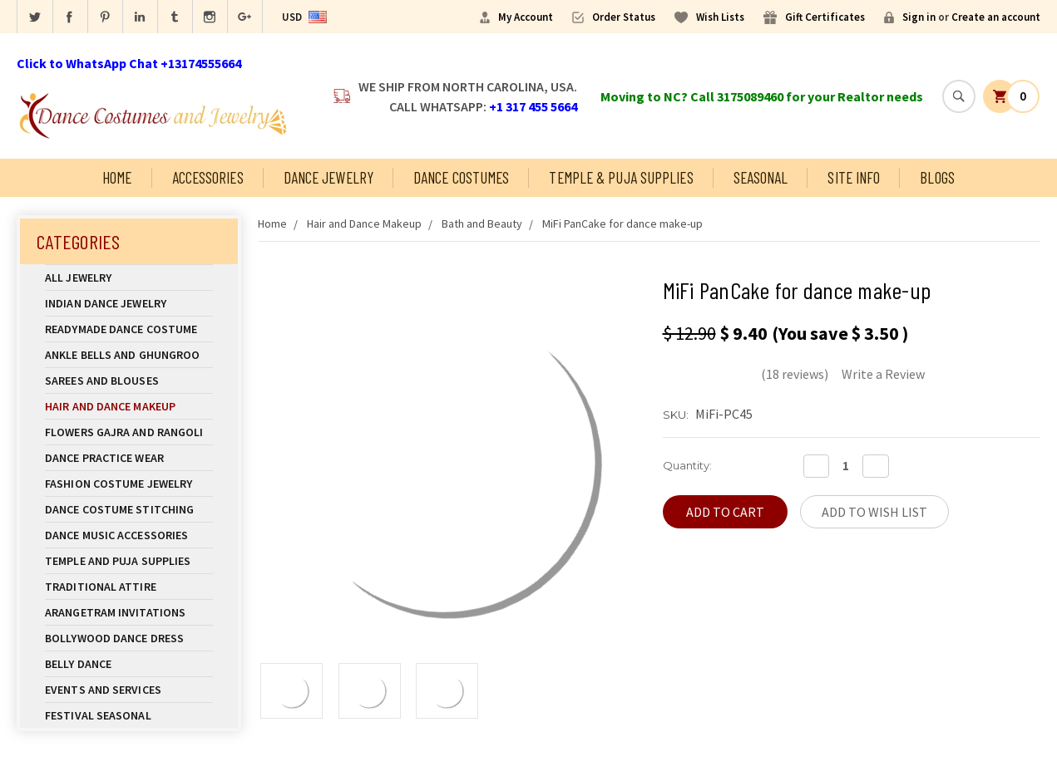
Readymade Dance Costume (129, 329)
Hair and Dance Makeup (129, 406)
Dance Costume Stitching (119, 509)
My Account (525, 17)
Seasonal (760, 177)
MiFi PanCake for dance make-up (622, 223)
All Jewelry (129, 277)
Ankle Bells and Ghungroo (122, 354)
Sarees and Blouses (129, 380)
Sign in (919, 17)
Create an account (995, 17)
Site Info (853, 177)
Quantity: (687, 465)
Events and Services (103, 689)
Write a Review (883, 374)
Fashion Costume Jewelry (129, 483)
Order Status (623, 17)
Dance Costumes (461, 177)
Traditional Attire (100, 586)
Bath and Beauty (482, 223)
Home (116, 177)
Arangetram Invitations (115, 612)
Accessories (208, 177)
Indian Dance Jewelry (129, 303)
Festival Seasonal (98, 715)
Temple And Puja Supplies (129, 560)
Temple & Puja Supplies (621, 177)
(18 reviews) (794, 374)
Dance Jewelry (328, 177)
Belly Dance (129, 663)
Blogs (937, 177)
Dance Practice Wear (129, 457)
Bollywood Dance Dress (114, 638)
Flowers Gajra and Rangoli (124, 432)
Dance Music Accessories (116, 535)
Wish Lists (720, 17)
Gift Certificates (825, 17)
